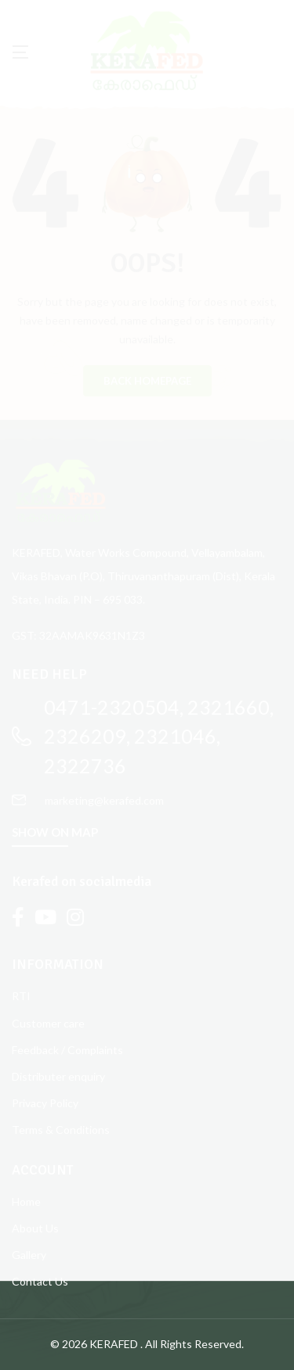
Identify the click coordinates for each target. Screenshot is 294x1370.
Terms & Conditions (61, 1129)
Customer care (48, 1023)
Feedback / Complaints (67, 1049)
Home (26, 1201)
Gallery (29, 1254)
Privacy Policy (45, 1103)
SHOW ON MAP (55, 832)
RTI (21, 995)
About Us (35, 1228)
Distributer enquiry (58, 1076)
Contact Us (40, 1281)
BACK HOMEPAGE (147, 381)
